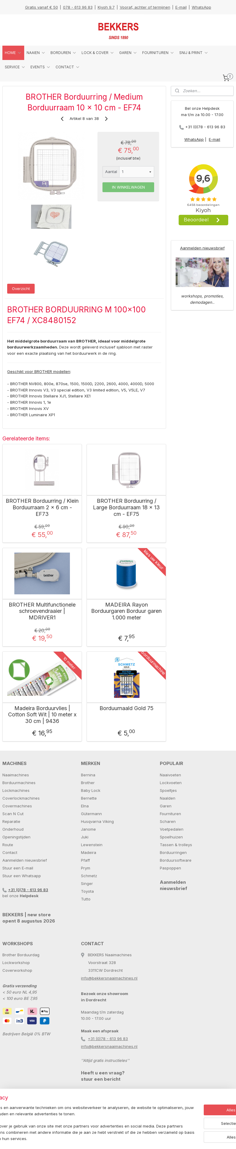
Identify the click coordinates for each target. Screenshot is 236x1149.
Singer (87, 883)
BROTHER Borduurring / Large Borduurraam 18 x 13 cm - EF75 (126, 507)
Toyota (87, 891)
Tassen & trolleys (176, 844)
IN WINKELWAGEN (128, 187)
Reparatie (11, 821)
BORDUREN (63, 52)
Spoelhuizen (171, 837)
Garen (165, 805)
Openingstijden (16, 837)
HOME (13, 52)
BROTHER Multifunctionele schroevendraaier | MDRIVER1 (42, 610)
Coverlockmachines (21, 798)
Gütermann (91, 813)
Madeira (88, 852)
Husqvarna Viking (97, 821)
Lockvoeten (171, 782)
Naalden (167, 798)
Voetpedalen (171, 829)
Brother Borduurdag (20, 954)
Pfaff (85, 860)
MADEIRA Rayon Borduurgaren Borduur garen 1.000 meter (126, 610)
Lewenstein (91, 844)
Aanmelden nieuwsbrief (202, 248)
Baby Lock (90, 790)
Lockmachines (16, 790)
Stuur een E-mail (17, 868)
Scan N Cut (13, 813)
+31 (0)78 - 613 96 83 (205, 126)
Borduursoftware (175, 860)
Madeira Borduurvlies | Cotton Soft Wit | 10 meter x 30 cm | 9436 (42, 714)
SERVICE (15, 67)
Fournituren (170, 813)
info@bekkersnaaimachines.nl (109, 978)
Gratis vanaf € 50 (41, 7)
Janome (88, 829)
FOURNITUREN (158, 52)
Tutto (86, 899)
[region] (78, 1120)
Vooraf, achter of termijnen (145, 7)
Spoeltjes (168, 790)
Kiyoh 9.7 (106, 7)
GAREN (128, 52)
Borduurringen (173, 852)
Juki (84, 837)
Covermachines (17, 805)
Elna (85, 805)
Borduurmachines (19, 782)
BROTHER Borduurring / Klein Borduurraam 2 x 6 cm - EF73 (42, 507)
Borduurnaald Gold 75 (126, 708)
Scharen (168, 821)
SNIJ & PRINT (194, 52)
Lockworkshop (16, 962)
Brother (88, 782)
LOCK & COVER (98, 52)
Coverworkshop (17, 970)
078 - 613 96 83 (78, 7)
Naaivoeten (170, 774)
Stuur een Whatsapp (21, 875)
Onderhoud (13, 829)
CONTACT (68, 67)
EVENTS (40, 67)
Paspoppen (170, 868)
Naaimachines (15, 774)
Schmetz (89, 875)
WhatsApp (201, 7)
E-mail (181, 7)
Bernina (88, 774)
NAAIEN (36, 52)
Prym (85, 868)
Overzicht (21, 288)
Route (7, 844)
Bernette (89, 798)
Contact (9, 852)
